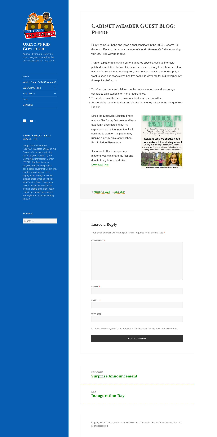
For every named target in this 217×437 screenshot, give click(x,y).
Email (96, 300)
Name (95, 286)
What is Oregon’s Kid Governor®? (39, 82)
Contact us (28, 105)
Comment (98, 240)
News (25, 99)
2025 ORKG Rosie (32, 88)
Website (96, 314)
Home (26, 76)
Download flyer (100, 164)
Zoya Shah (119, 191)
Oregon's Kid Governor (36, 46)
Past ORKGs (29, 93)
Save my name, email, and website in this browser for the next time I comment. (136, 328)
